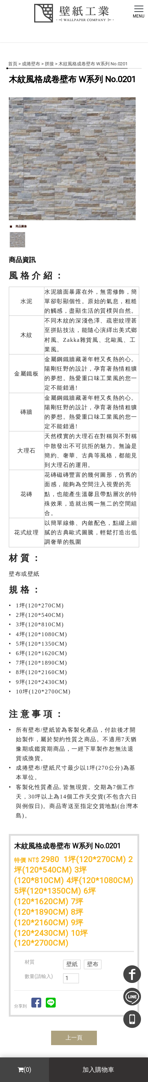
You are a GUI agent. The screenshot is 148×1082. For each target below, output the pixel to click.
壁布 (92, 964)
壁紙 (72, 964)
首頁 (12, 63)
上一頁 (74, 1037)
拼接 (49, 63)
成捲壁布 (31, 63)
